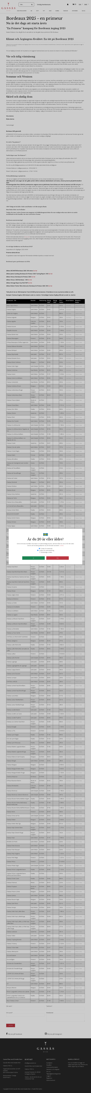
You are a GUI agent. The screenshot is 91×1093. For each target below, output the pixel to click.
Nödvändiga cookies (46, 552)
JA (33, 558)
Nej (58, 558)
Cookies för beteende (46, 548)
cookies (61, 545)
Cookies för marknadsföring (46, 550)
